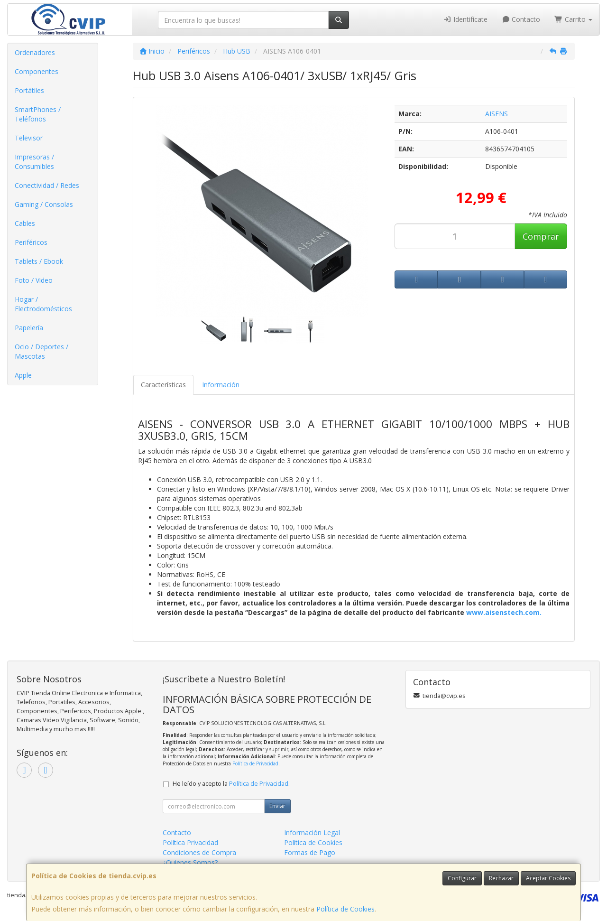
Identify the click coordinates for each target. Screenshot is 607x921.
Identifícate (465, 19)
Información (220, 384)
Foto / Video (34, 280)
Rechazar (501, 878)
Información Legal (312, 832)
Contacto (521, 19)
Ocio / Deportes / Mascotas (41, 351)
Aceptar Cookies (548, 878)
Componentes (36, 71)
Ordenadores (35, 52)
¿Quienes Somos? (190, 862)
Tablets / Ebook (39, 261)
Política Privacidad (190, 842)
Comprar (541, 236)
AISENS (496, 113)
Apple (23, 375)
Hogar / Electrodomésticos (43, 304)
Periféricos (31, 242)
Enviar (277, 806)
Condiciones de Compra (199, 852)
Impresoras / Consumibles (34, 161)
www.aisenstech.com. (504, 612)
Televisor (29, 137)
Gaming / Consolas (44, 204)
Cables (25, 223)
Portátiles (29, 90)
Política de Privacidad (255, 763)
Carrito (573, 19)
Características (163, 384)
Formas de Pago (309, 852)
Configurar (462, 878)
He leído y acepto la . (231, 784)
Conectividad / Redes (47, 185)
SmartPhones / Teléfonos (38, 114)
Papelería (29, 327)
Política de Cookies (345, 908)
